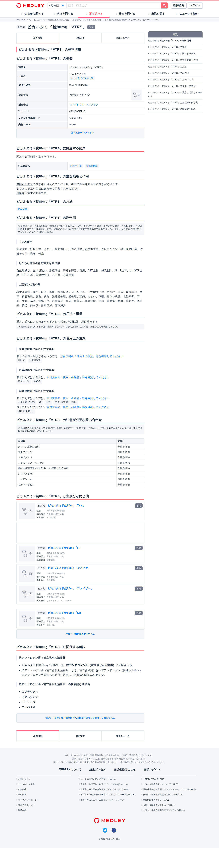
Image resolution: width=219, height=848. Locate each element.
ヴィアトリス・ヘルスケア (83, 104)
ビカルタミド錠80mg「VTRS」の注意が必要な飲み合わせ (175, 94)
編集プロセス (97, 769)
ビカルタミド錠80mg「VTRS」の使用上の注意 (172, 86)
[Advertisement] (81, 532)
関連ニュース (122, 37)
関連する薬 (76, 166)
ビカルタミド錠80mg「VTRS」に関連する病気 (172, 53)
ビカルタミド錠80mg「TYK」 (66, 505)
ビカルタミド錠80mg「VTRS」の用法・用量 (170, 79)
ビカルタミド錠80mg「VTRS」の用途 (167, 66)
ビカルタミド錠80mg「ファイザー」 (70, 588)
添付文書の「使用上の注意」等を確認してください (91, 356)
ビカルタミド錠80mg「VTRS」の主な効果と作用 (173, 60)
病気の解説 (92, 166)
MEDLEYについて (70, 769)
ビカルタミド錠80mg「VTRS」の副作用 (168, 73)
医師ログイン (152, 769)
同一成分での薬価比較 (82, 78)
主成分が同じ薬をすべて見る (80, 634)
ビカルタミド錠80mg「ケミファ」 (69, 568)
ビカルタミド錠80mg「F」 (64, 547)
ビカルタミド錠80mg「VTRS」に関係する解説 (172, 109)
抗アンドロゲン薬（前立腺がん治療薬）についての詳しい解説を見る (80, 718)
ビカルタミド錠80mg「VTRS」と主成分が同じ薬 (173, 102)
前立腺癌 (22, 208)
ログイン (194, 5)
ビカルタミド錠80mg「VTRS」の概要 (167, 47)
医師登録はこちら (125, 769)
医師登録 (178, 5)
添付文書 (80, 37)
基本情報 (37, 37)
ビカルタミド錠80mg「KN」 (66, 612)
